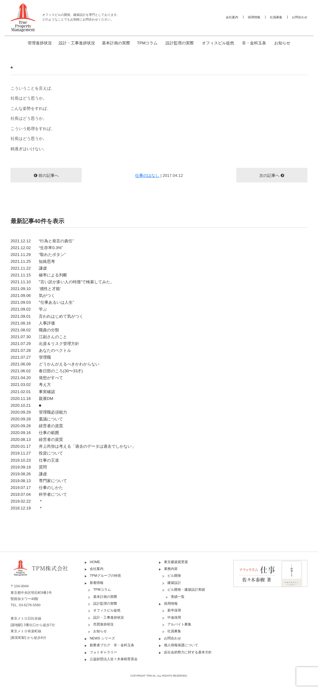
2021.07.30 (39, 336)
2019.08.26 (29, 474)
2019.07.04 (39, 494)
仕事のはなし (147, 175)
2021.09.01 (47, 316)
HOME (95, 562)
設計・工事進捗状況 (77, 43)
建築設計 (174, 583)
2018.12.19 (27, 508)
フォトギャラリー (103, 652)
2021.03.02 (31, 384)
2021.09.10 (36, 288)
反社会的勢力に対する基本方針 (188, 652)
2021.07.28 (41, 350)
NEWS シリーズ (102, 638)
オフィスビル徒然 (218, 43)
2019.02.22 (27, 501)
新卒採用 (174, 610)
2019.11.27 (37, 453)
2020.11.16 (32, 398)
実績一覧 (177, 596)
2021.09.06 (33, 295)
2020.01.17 (73, 446)
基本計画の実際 (116, 43)
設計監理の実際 (180, 43)
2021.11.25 (33, 261)
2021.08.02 (35, 330)
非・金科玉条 (254, 43)
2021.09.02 (29, 309)
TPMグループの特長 (105, 575)
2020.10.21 (26, 405)
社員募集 (276, 17)
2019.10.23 (35, 460)
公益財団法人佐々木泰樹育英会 (114, 659)
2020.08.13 (37, 439)
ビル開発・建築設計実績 (186, 589)
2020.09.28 (37, 419)
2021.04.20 (37, 377)
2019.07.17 (37, 487)
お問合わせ (299, 17)
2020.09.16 (35, 432)
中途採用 (174, 617)
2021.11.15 (39, 275)
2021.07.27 (31, 357)
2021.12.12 (42, 241)
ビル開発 (174, 575)
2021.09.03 (42, 302)
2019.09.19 (29, 467)
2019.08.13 (39, 480)
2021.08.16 (33, 323)
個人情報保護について (181, 645)
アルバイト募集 (179, 624)
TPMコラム (147, 43)
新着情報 (96, 583)
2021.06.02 (47, 371)
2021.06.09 (55, 364)
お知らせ (282, 43)
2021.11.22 (29, 268)
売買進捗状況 (103, 624)
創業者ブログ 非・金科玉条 (112, 645)
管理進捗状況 (40, 43)
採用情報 (254, 17)
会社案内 (232, 17)
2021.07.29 (45, 343)
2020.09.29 (39, 412)
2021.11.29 (38, 254)
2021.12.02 (37, 247)
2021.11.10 (62, 282)
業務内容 (171, 569)
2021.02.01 (33, 391)
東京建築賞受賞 (176, 562)
